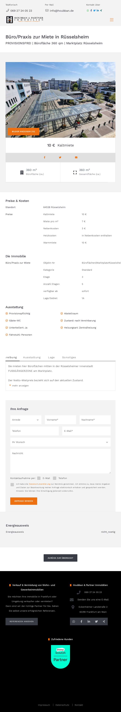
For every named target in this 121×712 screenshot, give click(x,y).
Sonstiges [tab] (79, 357)
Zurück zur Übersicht (60, 558)
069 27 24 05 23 (19, 10)
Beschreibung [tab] (17, 357)
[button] (25, 419)
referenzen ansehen (22, 621)
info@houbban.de (59, 10)
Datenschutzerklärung (39, 484)
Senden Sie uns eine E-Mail (89, 599)
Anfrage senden (23, 501)
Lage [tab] (61, 357)
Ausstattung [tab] (42, 357)
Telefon (62, 478)
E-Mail (46, 478)
